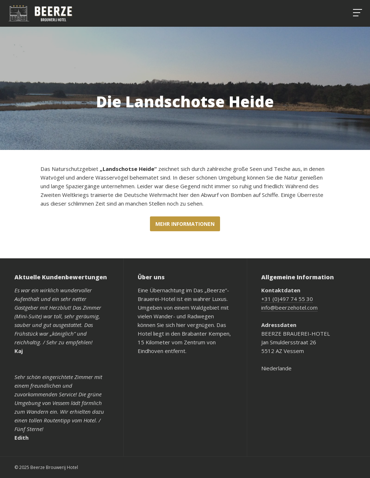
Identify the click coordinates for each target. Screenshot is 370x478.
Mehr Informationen (185, 223)
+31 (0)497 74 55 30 (287, 298)
